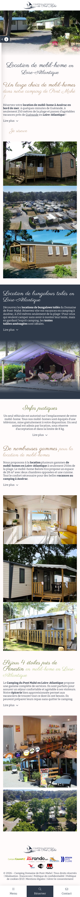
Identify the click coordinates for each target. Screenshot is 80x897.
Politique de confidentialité (49, 876)
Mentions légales (35, 879)
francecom (26, 876)
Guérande (32, 114)
